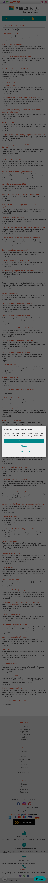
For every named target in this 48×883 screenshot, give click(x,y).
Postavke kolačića (19, 435)
